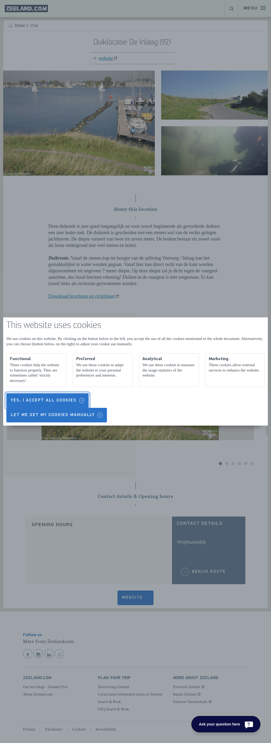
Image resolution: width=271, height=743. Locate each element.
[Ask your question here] (225, 724)
